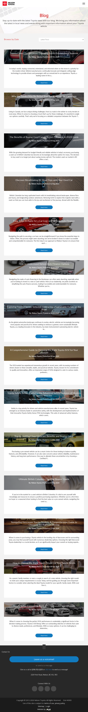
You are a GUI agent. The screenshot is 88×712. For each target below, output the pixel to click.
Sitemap (41, 706)
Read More (44, 83)
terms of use (49, 703)
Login (48, 706)
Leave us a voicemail (44, 659)
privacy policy (60, 703)
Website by (44, 709)
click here (48, 669)
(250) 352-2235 (70, 4)
